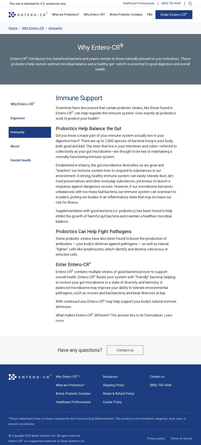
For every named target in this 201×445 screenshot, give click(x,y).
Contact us (125, 350)
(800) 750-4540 (171, 3)
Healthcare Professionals (138, 3)
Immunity (17, 132)
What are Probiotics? (65, 14)
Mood (15, 146)
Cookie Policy (112, 402)
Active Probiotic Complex (126, 14)
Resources (110, 377)
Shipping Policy (113, 385)
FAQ (149, 14)
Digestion (18, 118)
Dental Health (21, 160)
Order (173, 15)
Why (23, 104)
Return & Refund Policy (118, 393)
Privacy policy (156, 438)
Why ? (67, 377)
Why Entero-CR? (94, 14)
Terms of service (181, 438)
